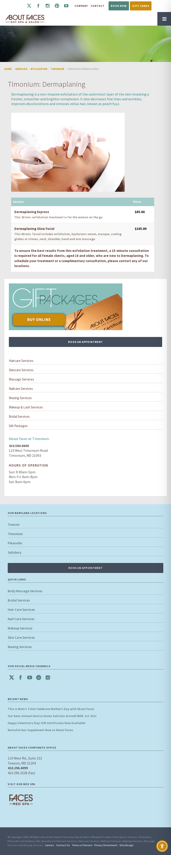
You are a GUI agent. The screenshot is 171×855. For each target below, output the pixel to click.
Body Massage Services (25, 591)
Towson (14, 524)
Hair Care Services (21, 609)
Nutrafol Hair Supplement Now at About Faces (40, 730)
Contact (97, 5)
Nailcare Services (21, 388)
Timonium (15, 534)
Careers (49, 845)
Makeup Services (20, 628)
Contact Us (63, 845)
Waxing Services (20, 398)
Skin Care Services (21, 637)
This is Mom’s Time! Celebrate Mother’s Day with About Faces (51, 709)
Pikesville (15, 543)
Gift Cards (140, 5)
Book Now (119, 5)
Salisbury (14, 552)
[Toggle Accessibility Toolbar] (162, 846)
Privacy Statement (106, 845)
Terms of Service (82, 845)
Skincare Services (21, 370)
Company (81, 5)
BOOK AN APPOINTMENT (85, 342)
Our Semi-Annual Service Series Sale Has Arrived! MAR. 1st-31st (52, 716)
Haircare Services (21, 361)
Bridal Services (19, 416)
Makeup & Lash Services (26, 407)
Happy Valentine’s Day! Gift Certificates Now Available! (46, 723)
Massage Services (21, 379)
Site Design (126, 845)
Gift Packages (18, 426)
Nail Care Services (21, 619)
